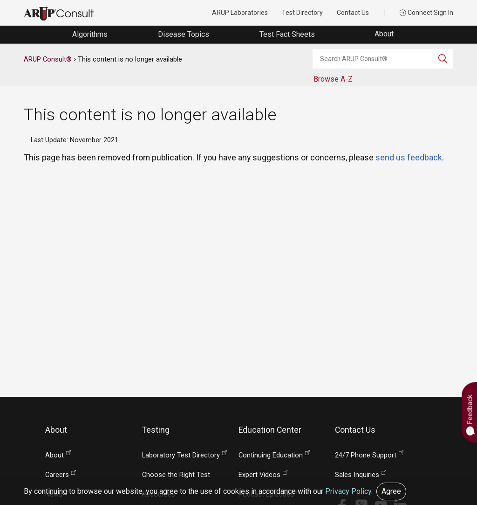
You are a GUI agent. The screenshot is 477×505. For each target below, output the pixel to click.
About (385, 33)
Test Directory (302, 12)
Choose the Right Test (176, 475)
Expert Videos (259, 475)
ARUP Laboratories (240, 12)
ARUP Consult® (48, 59)
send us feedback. (409, 157)
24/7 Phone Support (365, 455)
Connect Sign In (426, 12)
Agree (391, 491)
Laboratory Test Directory (181, 455)
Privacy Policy (348, 491)
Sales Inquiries (357, 475)
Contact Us (353, 12)
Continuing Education (270, 455)
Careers (57, 475)
